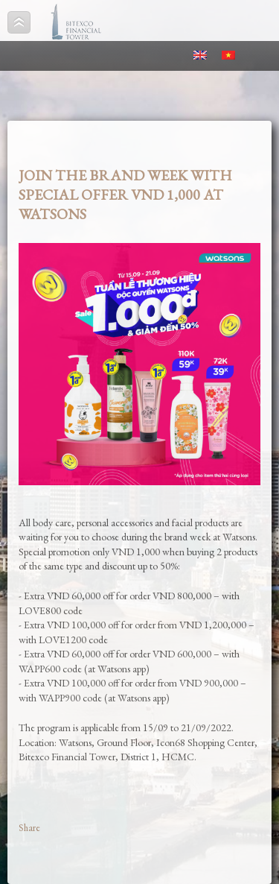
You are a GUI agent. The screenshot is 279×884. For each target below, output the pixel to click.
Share (29, 827)
